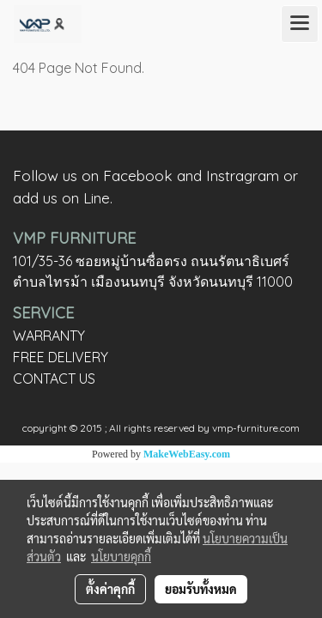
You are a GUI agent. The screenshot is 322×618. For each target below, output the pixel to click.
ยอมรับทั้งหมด (201, 589)
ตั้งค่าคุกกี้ (110, 589)
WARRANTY (49, 335)
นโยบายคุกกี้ (121, 556)
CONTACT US (54, 378)
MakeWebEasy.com (186, 454)
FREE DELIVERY (60, 357)
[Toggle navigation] (300, 24)
